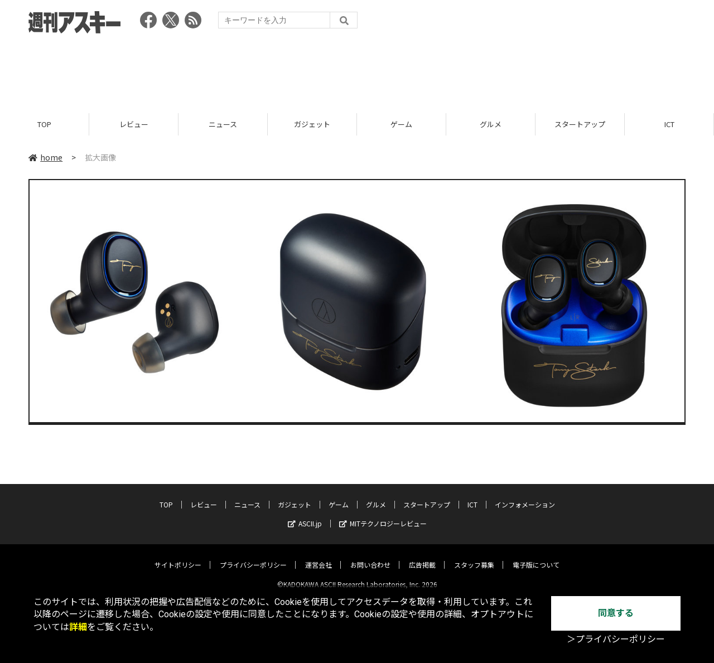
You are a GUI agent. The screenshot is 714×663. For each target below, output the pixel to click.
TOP (44, 124)
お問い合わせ (370, 555)
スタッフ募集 (474, 555)
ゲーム (401, 124)
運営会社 (318, 555)
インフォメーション (525, 495)
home (45, 157)
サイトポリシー (178, 555)
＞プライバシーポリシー (616, 639)
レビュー (133, 124)
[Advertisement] (357, 70)
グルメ (490, 124)
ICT (669, 124)
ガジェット (312, 124)
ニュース (223, 124)
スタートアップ (579, 124)
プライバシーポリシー (253, 555)
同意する (616, 613)
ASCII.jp (305, 514)
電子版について (536, 555)
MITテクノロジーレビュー (383, 514)
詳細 (78, 627)
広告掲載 (422, 555)
